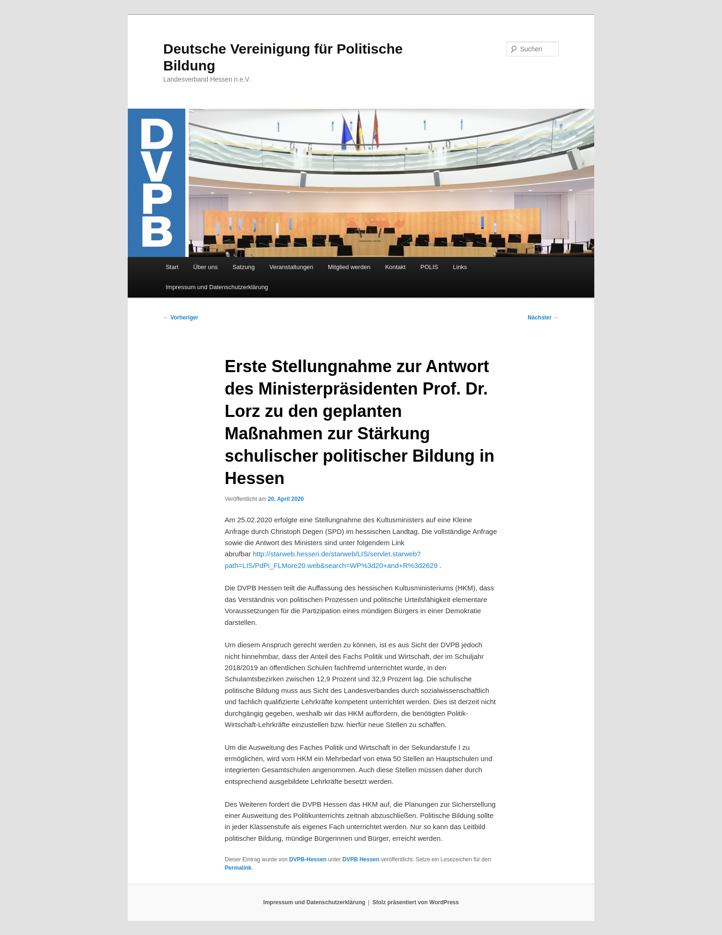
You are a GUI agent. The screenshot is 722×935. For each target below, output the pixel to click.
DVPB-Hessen (307, 859)
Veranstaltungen (291, 266)
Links (460, 266)
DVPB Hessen (360, 859)
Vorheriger (180, 317)
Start (172, 266)
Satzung (243, 266)
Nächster (543, 317)
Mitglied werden (349, 266)
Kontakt (395, 266)
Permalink (238, 868)
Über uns (205, 266)
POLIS (429, 266)
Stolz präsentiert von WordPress (416, 902)
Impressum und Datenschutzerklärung (217, 287)
